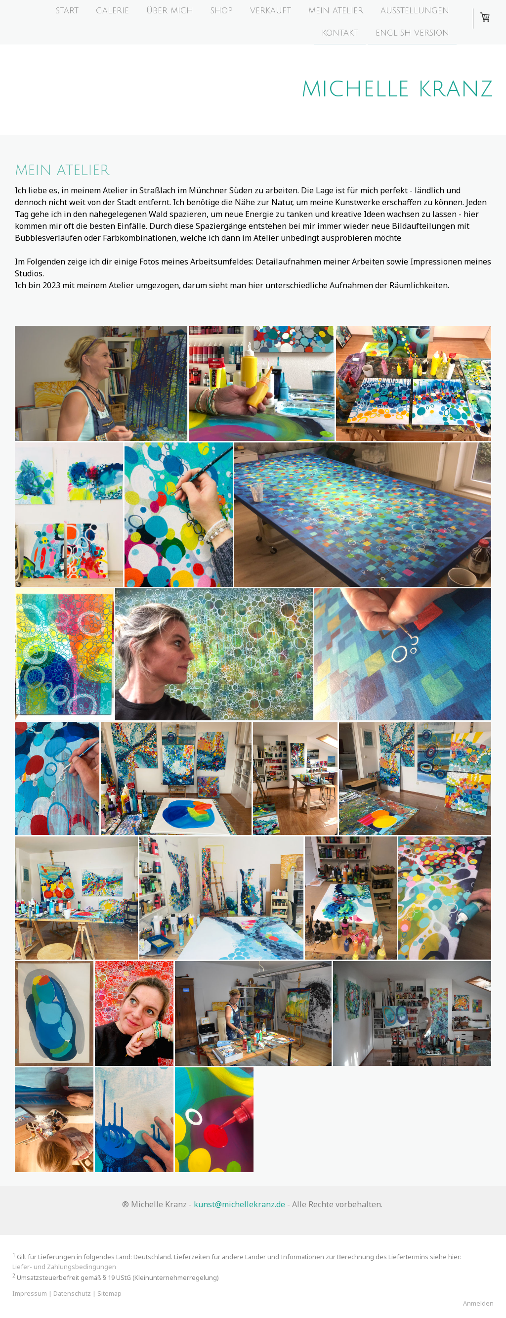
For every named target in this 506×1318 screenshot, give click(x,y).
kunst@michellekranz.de (239, 1204)
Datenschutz (72, 1293)
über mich (169, 10)
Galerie (112, 10)
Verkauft (270, 10)
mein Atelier (335, 10)
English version (412, 34)
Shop (222, 10)
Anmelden (478, 1303)
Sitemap (109, 1293)
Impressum (29, 1293)
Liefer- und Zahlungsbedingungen (64, 1266)
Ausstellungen (414, 10)
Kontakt (340, 34)
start (67, 10)
